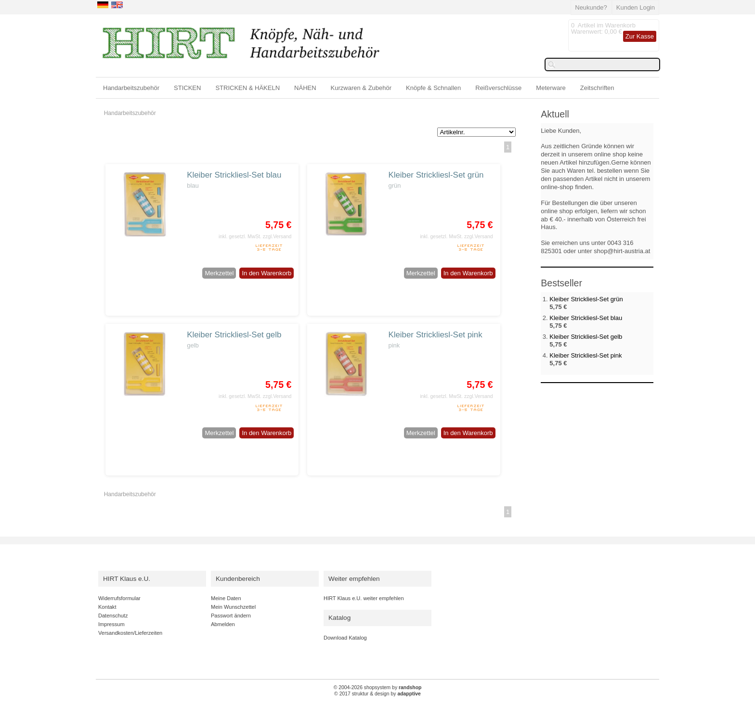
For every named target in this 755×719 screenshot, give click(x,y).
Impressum (111, 624)
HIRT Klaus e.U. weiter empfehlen (364, 598)
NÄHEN (305, 87)
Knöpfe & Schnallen (433, 87)
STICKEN (187, 87)
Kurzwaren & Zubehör (361, 87)
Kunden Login (635, 7)
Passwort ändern (231, 615)
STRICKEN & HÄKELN (247, 87)
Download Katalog (345, 638)
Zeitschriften (597, 87)
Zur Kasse (639, 36)
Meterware (550, 87)
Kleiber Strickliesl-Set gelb (234, 334)
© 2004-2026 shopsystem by (378, 687)
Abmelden (223, 624)
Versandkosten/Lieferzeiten (130, 633)
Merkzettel (219, 273)
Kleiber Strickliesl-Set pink (435, 334)
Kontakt (107, 607)
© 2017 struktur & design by (377, 693)
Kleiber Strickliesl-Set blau (234, 175)
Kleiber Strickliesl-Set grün (435, 175)
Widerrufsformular (119, 598)
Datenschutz (113, 615)
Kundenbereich (238, 578)
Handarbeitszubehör (131, 87)
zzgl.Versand (277, 236)
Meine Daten (226, 598)
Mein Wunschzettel (233, 607)
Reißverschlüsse (498, 87)
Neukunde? (591, 7)
